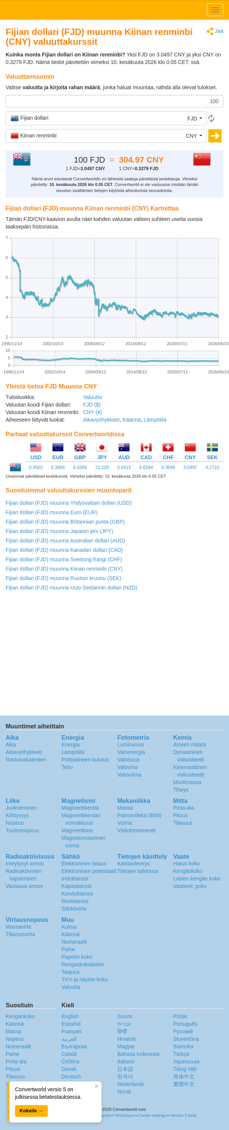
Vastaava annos (24, 886)
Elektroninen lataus (84, 863)
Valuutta (92, 397)
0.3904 (58, 467)
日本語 (125, 1069)
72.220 (102, 467)
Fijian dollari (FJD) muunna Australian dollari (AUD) (65, 541)
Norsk (124, 1092)
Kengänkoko (188, 871)
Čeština (70, 1061)
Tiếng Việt (185, 1069)
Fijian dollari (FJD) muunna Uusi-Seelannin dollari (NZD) (71, 588)
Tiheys (181, 790)
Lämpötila (155, 420)
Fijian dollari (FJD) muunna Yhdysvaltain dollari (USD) (69, 503)
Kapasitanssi (76, 886)
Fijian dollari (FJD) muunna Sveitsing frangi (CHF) (64, 559)
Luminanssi (130, 745)
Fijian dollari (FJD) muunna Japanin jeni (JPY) (59, 531)
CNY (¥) (92, 412)
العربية (69, 1039)
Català (69, 1054)
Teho (67, 767)
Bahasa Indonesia (138, 1054)
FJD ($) (92, 405)
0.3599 (168, 467)
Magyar (126, 1046)
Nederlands (130, 1084)
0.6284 (146, 467)
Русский (183, 1031)
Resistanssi (75, 901)
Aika (11, 745)
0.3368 (80, 467)
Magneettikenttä (80, 808)
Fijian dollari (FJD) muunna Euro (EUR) (51, 512)
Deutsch (71, 1077)
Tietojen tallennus (137, 871)
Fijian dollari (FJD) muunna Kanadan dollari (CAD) (64, 550)
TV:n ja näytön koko (85, 979)
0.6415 (124, 467)
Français (72, 1031)
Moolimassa (187, 782)
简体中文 (183, 1077)
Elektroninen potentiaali (89, 871)
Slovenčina (186, 1039)
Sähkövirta (74, 909)
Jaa (214, 31)
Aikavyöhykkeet (101, 420)
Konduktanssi (77, 894)
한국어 (125, 1077)
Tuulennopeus (22, 830)
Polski (180, 1016)
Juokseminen (21, 808)
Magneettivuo (77, 830)
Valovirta (127, 767)
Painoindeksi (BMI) (139, 815)
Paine (68, 949)
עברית (124, 1024)
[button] (106, 118)
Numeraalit (74, 942)
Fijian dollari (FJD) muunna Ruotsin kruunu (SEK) (63, 578)
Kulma (69, 927)
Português (185, 1024)
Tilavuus (183, 823)
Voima (124, 823)
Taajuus (71, 972)
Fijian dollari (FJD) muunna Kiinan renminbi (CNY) (64, 569)
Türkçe (181, 1054)
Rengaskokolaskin (83, 964)
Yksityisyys (124, 1115)
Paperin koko (77, 957)
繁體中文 (183, 1084)
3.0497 (190, 467)
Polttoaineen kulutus (85, 760)
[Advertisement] (114, 655)
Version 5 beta (183, 1115)
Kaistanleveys (133, 863)
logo (114, 9)
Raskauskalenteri (26, 760)
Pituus (180, 815)
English (70, 1016)
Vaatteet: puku (190, 886)
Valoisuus (128, 760)
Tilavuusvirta (20, 934)
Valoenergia (131, 752)
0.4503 (36, 467)
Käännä (132, 420)
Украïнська (186, 1061)
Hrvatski (126, 1039)
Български (74, 1046)
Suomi (124, 1016)
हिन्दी (122, 1031)
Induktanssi (75, 879)
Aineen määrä (189, 745)
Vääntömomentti (136, 830)
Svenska (183, 1046)
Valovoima (129, 775)
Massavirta (18, 927)
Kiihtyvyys (17, 815)
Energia (71, 745)
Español (71, 1024)
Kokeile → (31, 1110)
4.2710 (212, 467)
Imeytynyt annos (25, 863)
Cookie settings (152, 1115)
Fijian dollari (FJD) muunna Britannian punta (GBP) (65, 522)
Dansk (69, 1069)
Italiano (125, 1061)
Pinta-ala (183, 808)
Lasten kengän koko (196, 879)
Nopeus (15, 823)
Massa (125, 808)
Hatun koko (186, 863)
